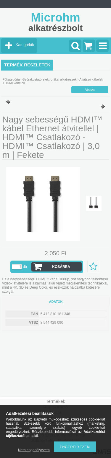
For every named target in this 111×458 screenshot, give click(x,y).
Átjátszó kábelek (91, 79)
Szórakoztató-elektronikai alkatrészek (49, 79)
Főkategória (11, 79)
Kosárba (61, 267)
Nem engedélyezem (34, 450)
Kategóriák (25, 44)
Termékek (55, 401)
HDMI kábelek (14, 83)
